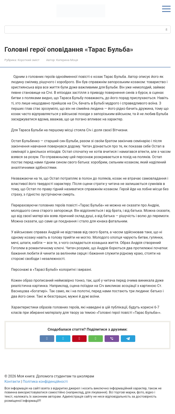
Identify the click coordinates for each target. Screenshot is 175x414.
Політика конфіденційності (45, 381)
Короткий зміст (28, 60)
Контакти (12, 381)
